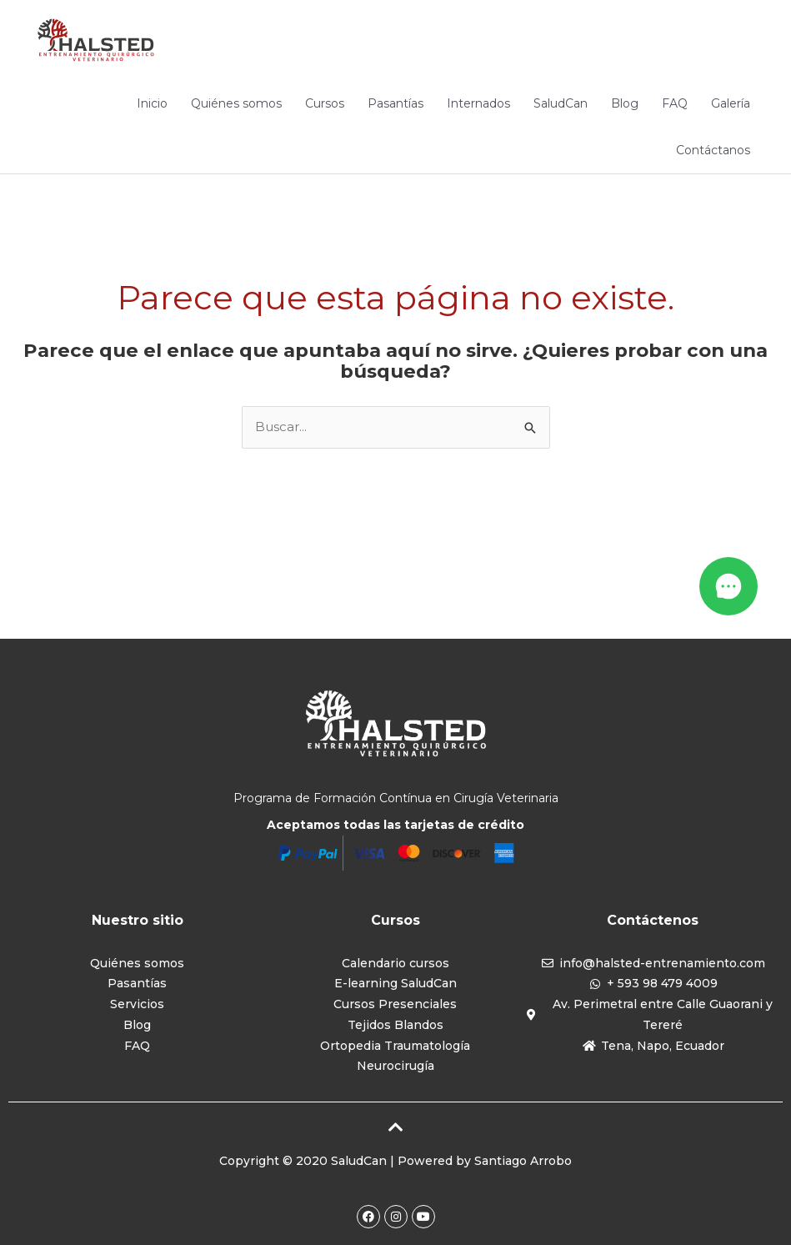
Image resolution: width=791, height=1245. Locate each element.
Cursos (324, 103)
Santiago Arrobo (523, 1160)
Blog (624, 103)
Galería (730, 103)
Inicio (152, 103)
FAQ (675, 103)
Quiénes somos (236, 103)
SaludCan (560, 103)
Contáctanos (713, 150)
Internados (478, 103)
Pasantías (395, 103)
